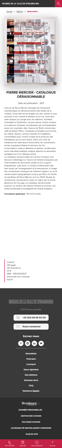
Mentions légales (31, 391)
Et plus (52, 444)
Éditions (20, 11)
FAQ (31, 385)
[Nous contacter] (31, 327)
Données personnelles (30, 410)
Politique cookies (31, 422)
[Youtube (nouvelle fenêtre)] (41, 343)
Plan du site (32, 434)
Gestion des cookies (31, 416)
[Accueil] (31, 403)
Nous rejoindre (31, 369)
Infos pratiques (37, 444)
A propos (31, 364)
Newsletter (31, 353)
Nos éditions (31, 375)
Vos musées (9, 444)
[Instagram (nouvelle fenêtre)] (27, 343)
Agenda (23, 444)
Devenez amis (31, 380)
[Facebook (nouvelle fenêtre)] (21, 343)
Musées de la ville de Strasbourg (20, 3)
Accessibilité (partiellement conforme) (31, 428)
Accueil (9, 11)
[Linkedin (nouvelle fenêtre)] (34, 343)
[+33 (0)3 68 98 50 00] (31, 318)
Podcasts (31, 359)
